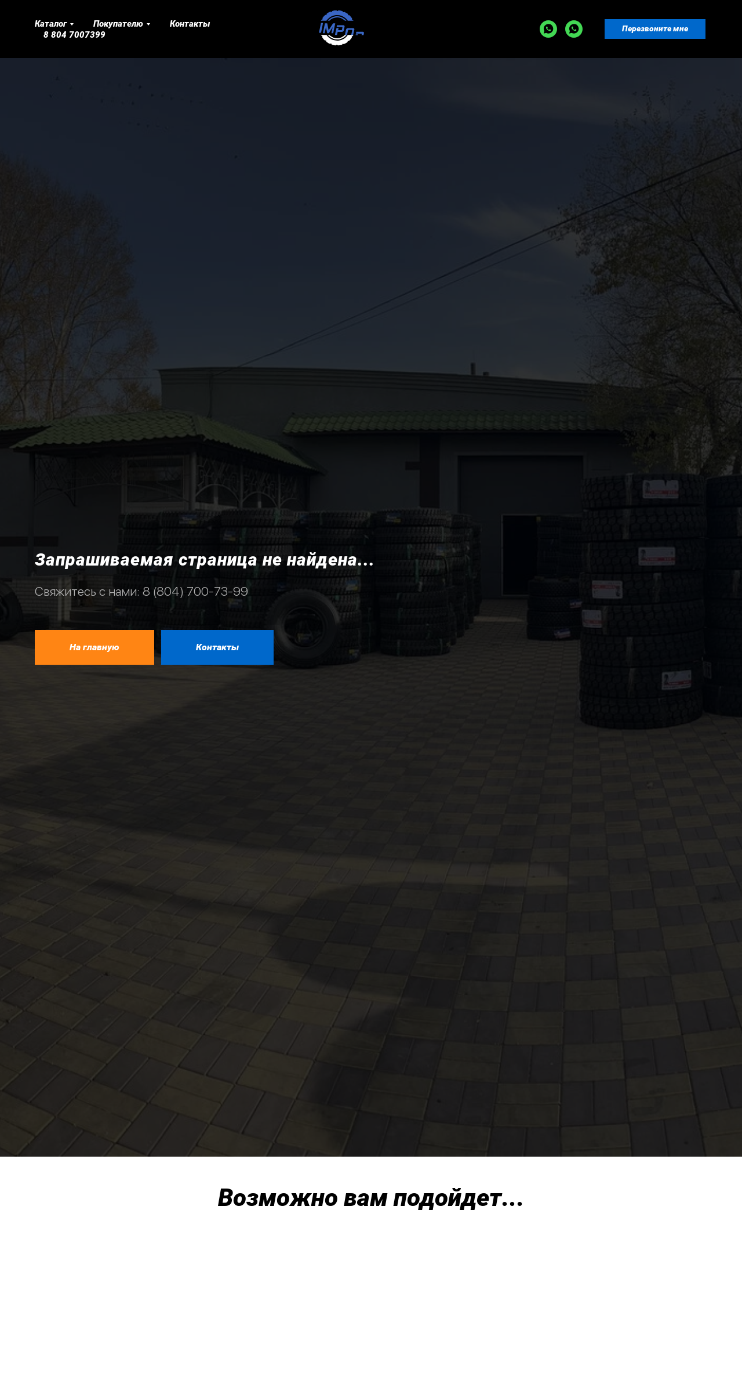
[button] (655, 29)
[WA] (548, 29)
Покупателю (118, 24)
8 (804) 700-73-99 (195, 591)
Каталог (51, 24)
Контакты (190, 24)
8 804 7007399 (74, 35)
